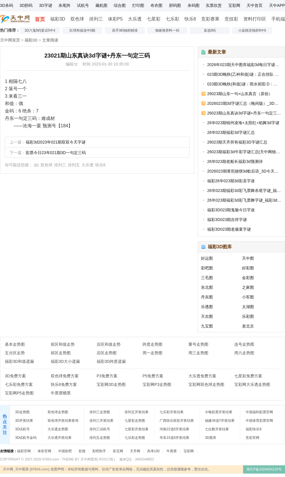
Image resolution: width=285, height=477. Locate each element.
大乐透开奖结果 (60, 438)
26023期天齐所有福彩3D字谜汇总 (237, 142)
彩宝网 (118, 451)
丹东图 (207, 297)
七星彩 (153, 19)
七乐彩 (172, 19)
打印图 (138, 5)
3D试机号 (22, 429)
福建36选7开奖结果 (220, 421)
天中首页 (254, 5)
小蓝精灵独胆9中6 (252, 30)
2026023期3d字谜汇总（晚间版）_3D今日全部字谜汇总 (244, 103)
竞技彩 (231, 19)
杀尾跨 (64, 5)
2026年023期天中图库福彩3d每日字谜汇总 (244, 64)
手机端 (278, 19)
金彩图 (248, 277)
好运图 (207, 258)
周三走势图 (198, 353)
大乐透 (135, 19)
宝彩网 (234, 5)
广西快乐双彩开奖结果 (177, 421)
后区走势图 (107, 353)
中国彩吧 (65, 451)
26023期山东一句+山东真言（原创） (239, 93)
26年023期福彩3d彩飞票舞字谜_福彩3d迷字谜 (244, 200)
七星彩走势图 (135, 421)
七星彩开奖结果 (136, 429)
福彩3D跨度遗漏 (111, 361)
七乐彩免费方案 (19, 384)
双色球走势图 (58, 412)
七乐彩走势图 (135, 438)
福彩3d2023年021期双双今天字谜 (55, 142)
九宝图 (207, 326)
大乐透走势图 (58, 429)
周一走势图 (152, 353)
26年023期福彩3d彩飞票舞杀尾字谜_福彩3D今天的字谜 (244, 190)
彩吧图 (207, 268)
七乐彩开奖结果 (172, 412)
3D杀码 (6, 5)
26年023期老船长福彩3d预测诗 (235, 161)
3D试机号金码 (25, 438)
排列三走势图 (99, 412)
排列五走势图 (99, 438)
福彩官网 (24, 451)
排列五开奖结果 (136, 412)
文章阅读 (50, 40)
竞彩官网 (252, 438)
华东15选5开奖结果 (174, 438)
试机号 (83, 5)
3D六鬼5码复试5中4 (40, 30)
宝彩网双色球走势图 (206, 384)
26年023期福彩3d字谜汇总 (231, 132)
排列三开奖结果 (101, 421)
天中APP (277, 5)
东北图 (207, 287)
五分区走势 (15, 353)
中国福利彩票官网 (259, 412)
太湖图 (248, 306)
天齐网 (135, 451)
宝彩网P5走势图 (19, 393)
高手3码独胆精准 (125, 30)
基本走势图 (15, 344)
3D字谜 (45, 5)
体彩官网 (44, 451)
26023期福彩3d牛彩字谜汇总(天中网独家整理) (244, 152)
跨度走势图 (152, 344)
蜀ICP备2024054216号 (264, 469)
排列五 (74, 165)
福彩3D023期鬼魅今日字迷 (231, 210)
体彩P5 (115, 19)
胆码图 (175, 5)
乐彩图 (248, 316)
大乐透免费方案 (202, 376)
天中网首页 (10, 40)
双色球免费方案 (65, 376)
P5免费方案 (152, 376)
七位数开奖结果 (217, 429)
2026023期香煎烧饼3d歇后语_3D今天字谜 (244, 171)
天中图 (248, 258)
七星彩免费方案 (248, 376)
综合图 (120, 5)
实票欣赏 (214, 5)
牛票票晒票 (61, 393)
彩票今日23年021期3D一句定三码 (56, 152)
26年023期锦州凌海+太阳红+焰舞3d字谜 (243, 122)
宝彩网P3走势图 (156, 384)
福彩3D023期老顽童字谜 (229, 229)
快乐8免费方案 (64, 384)
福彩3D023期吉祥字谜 (227, 219)
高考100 (153, 451)
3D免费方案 (15, 376)
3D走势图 (22, 412)
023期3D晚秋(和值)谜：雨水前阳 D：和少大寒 (244, 84)
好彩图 (248, 268)
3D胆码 (25, 5)
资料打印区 (254, 19)
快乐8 (190, 19)
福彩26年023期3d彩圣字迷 (231, 181)
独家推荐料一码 (167, 30)
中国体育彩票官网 (259, 421)
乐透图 (207, 306)
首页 (40, 19)
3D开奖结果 (24, 421)
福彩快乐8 (253, 429)
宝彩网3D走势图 (111, 384)
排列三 (96, 19)
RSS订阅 (106, 459)
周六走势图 (244, 353)
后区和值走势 (109, 344)
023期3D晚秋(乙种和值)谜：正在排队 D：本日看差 (244, 74)
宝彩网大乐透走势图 (252, 384)
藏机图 (101, 5)
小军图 (248, 297)
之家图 (248, 287)
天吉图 (207, 316)
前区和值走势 (63, 344)
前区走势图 (61, 353)
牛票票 (171, 451)
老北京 (248, 326)
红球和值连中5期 (82, 30)
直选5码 (210, 30)
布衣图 (156, 5)
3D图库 (210, 438)
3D (36, 165)
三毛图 (207, 277)
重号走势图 (198, 344)
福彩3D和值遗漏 (19, 361)
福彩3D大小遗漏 (65, 361)
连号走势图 (244, 344)
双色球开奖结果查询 (63, 421)
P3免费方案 (107, 376)
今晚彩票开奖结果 (218, 412)
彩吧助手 (99, 451)
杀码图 (193, 5)
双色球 (77, 19)
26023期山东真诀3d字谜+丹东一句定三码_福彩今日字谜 (244, 113)
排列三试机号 (99, 429)
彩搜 (82, 451)
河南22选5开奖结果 (174, 429)
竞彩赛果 (210, 19)
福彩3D (57, 19)
